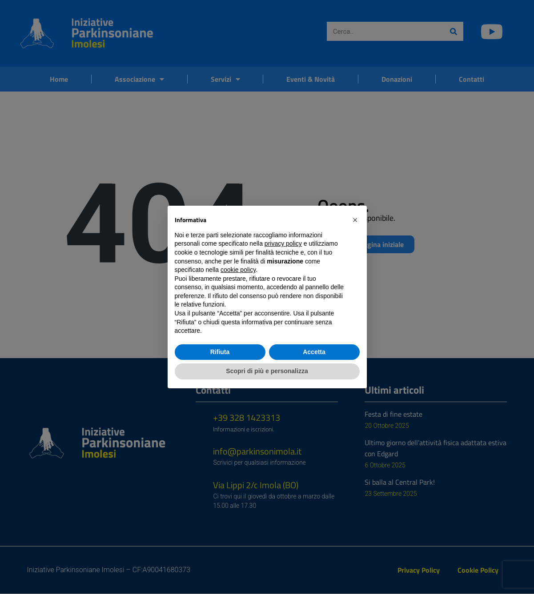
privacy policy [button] (283, 243)
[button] (355, 220)
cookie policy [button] (238, 269)
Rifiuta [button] (220, 351)
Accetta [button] (314, 351)
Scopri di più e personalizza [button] (267, 371)
